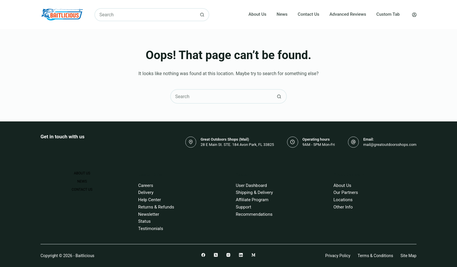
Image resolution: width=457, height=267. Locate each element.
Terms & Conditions (375, 255)
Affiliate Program (252, 199)
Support (243, 207)
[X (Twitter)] (216, 255)
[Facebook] (203, 255)
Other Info (343, 207)
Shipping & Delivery (254, 192)
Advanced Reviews (347, 14)
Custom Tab (388, 14)
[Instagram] (228, 255)
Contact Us (308, 14)
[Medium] (253, 255)
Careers (145, 185)
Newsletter (148, 214)
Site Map (408, 255)
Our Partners (345, 192)
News (282, 14)
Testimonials (150, 228)
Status (144, 221)
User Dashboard (251, 185)
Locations (343, 199)
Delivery (146, 192)
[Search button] (202, 14)
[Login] (414, 15)
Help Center (149, 199)
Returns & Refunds (156, 207)
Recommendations (254, 214)
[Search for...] (145, 14)
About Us (258, 14)
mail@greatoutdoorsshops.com (389, 144)
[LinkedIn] (241, 255)
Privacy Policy (337, 255)
